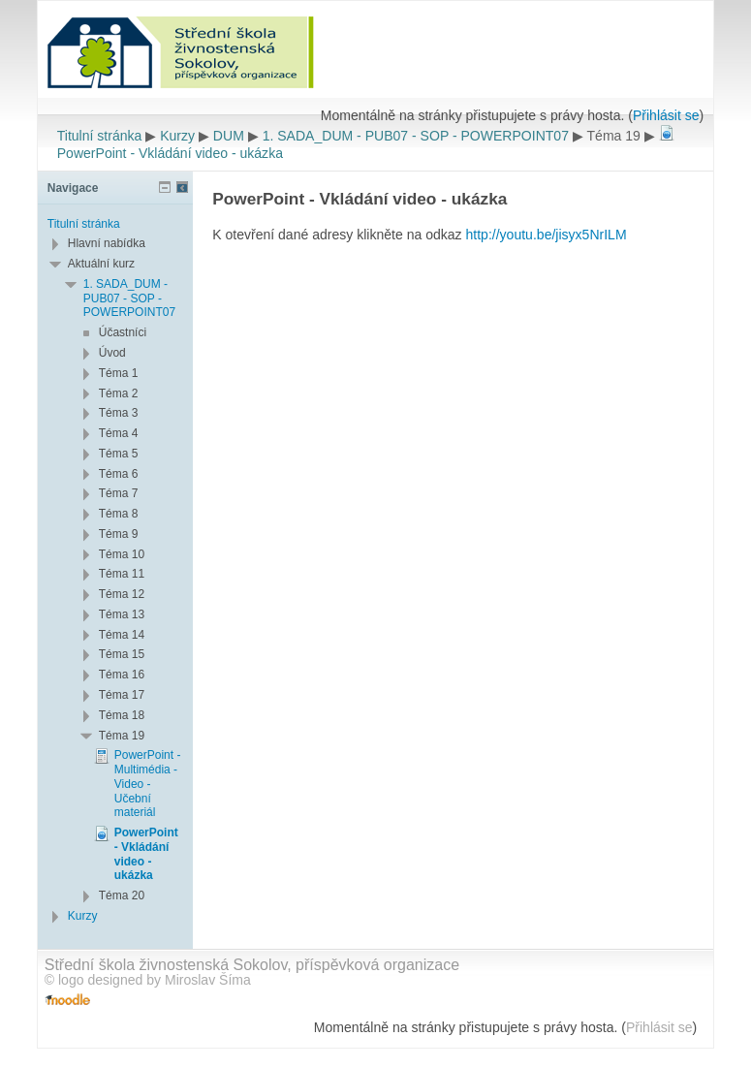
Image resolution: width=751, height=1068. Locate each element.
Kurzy (177, 135)
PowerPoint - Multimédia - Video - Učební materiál (147, 783)
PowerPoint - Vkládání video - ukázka (146, 854)
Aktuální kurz (101, 263)
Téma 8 (119, 513)
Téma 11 (121, 574)
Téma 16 (121, 674)
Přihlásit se (666, 115)
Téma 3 (119, 413)
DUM (228, 135)
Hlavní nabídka (106, 243)
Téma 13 (121, 614)
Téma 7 (119, 493)
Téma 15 (121, 654)
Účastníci (122, 332)
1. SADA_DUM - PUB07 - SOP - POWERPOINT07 (416, 135)
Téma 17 (121, 695)
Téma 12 (121, 594)
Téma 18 (121, 715)
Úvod (112, 353)
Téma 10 (121, 554)
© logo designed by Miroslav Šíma (148, 980)
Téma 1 (119, 373)
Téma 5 (119, 453)
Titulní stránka (99, 135)
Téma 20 (121, 895)
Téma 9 (119, 534)
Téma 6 (119, 474)
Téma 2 (119, 393)
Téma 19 (121, 735)
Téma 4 (119, 433)
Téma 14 (121, 635)
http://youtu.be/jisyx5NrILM (546, 234)
